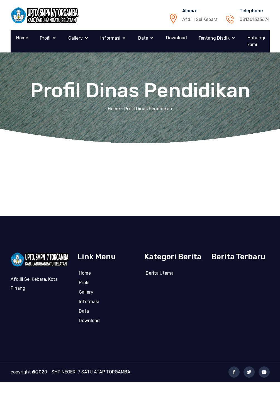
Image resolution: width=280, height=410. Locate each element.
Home (22, 37)
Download (176, 37)
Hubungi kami (256, 41)
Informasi (110, 38)
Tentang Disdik (214, 38)
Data (143, 38)
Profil (45, 38)
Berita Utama (160, 274)
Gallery (75, 38)
